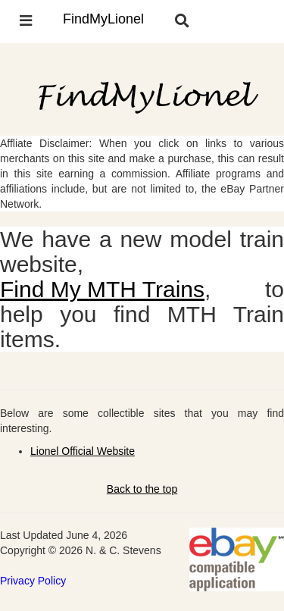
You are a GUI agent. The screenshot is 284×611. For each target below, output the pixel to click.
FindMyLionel (103, 19)
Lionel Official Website (82, 451)
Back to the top (142, 489)
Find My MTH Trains (102, 289)
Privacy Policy (33, 581)
